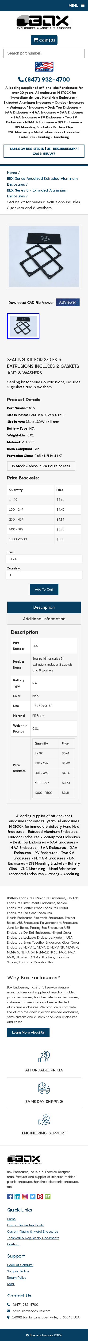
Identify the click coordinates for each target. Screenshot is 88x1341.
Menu (76, 5)
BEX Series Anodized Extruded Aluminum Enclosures (42, 181)
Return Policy (16, 1277)
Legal (11, 1284)
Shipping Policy (18, 1271)
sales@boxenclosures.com (28, 1311)
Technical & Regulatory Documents (33, 1238)
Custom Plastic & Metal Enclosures (32, 1231)
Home (12, 172)
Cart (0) (44, 40)
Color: (11, 552)
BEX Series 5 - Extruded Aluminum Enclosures (36, 193)
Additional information (44, 618)
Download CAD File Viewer (44, 302)
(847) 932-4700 (44, 79)
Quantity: (14, 568)
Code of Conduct (20, 1265)
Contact (13, 1244)
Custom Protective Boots (25, 1225)
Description (44, 607)
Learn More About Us (28, 1032)
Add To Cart (44, 589)
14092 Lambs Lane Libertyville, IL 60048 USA (43, 1317)
